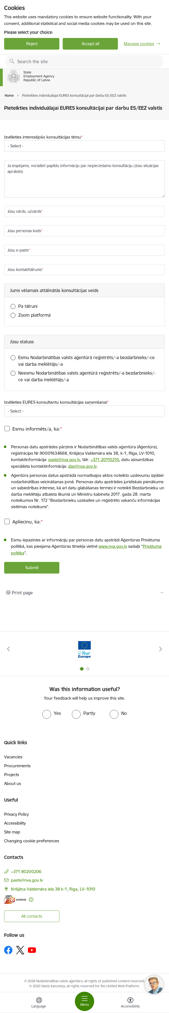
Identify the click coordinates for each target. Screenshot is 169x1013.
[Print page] (84, 592)
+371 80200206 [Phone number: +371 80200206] (26, 871)
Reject (32, 43)
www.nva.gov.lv (113, 546)
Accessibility (15, 823)
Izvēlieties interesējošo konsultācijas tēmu (42, 137)
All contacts (31, 916)
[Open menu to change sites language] (39, 1003)
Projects (11, 774)
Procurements (17, 765)
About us (12, 783)
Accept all (90, 43)
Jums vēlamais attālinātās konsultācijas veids (54, 290)
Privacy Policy (16, 814)
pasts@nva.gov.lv (64, 459)
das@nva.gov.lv (82, 466)
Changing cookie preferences (31, 840)
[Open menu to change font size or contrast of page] (130, 1003)
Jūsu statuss (22, 341)
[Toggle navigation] (84, 1001)
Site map (12, 832)
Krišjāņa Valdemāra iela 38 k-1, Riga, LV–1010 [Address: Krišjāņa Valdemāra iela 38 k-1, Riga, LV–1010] (53, 889)
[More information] (31, 899)
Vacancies (13, 756)
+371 (105, 459)
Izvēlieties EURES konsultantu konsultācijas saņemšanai (55, 402)
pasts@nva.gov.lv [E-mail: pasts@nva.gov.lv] (27, 880)
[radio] (51, 713)
